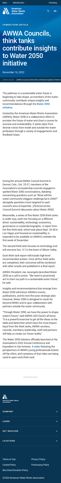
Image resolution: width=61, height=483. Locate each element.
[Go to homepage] (11, 399)
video (37, 346)
